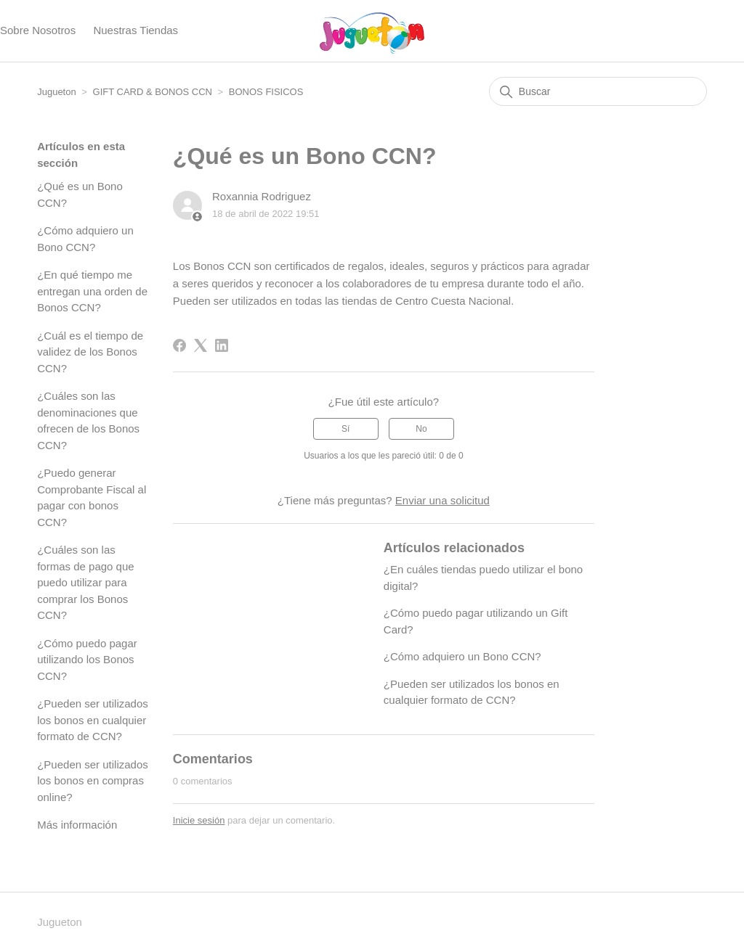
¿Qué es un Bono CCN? (80, 194)
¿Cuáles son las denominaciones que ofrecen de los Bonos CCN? (88, 420)
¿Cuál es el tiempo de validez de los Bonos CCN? (90, 351)
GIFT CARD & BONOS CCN (152, 91)
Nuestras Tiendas (135, 30)
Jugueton (56, 91)
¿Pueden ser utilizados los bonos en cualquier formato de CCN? (92, 719)
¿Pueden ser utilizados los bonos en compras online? (92, 780)
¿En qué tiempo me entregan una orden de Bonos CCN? (92, 290)
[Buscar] (598, 91)
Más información (77, 824)
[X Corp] (200, 345)
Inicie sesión (199, 820)
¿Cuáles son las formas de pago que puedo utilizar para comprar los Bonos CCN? (85, 582)
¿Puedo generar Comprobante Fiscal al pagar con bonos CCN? (91, 497)
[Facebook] (179, 345)
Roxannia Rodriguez (261, 196)
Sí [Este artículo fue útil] (345, 429)
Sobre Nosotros (38, 30)
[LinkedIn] (221, 345)
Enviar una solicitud (442, 500)
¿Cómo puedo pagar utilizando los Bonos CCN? (87, 659)
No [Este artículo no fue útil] (421, 429)
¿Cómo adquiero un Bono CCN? (85, 238)
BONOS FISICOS (266, 91)
